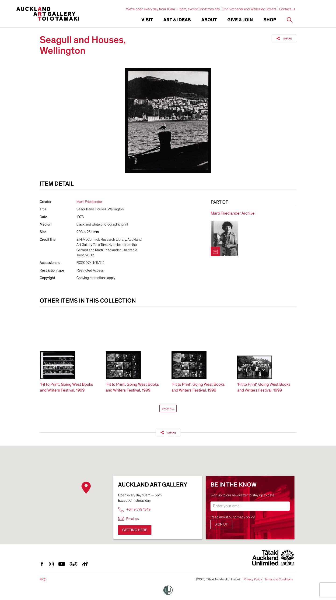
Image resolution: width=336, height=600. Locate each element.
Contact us (287, 9)
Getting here (134, 530)
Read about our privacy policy (232, 517)
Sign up (221, 524)
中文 (43, 579)
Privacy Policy (253, 579)
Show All (168, 408)
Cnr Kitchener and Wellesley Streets (249, 9)
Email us (128, 519)
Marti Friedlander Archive (232, 213)
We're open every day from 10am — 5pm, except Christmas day (173, 9)
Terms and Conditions (278, 579)
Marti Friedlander (89, 201)
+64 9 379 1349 (134, 509)
